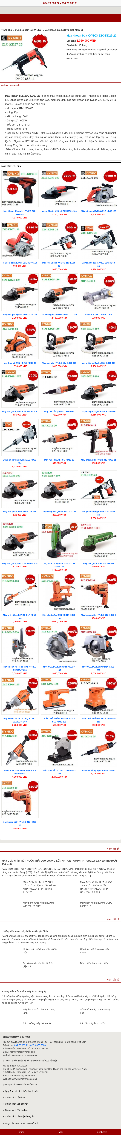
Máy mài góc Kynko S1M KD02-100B (19, 563)
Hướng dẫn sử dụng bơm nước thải (40, 951)
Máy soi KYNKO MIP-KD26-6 (98, 314)
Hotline (20, 1132)
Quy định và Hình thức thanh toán (21, 1091)
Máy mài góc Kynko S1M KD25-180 (98, 411)
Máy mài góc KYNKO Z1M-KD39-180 (59, 211)
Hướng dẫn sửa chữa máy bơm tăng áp (24, 991)
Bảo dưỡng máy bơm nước (37, 1023)
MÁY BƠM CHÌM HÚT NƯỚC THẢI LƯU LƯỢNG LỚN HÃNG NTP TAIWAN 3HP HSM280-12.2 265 (96, 887)
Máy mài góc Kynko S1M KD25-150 (98, 363)
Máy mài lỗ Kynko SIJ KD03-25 (59, 411)
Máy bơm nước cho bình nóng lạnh (39, 1011)
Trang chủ (6, 30)
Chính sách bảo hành (15, 1097)
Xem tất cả (113, 848)
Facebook (101, 1132)
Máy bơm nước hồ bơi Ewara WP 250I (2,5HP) (38, 904)
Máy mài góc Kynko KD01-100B (98, 563)
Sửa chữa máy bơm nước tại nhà (95, 1011)
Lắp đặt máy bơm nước (92, 1023)
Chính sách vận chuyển (16, 1104)
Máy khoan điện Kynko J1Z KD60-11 (98, 460)
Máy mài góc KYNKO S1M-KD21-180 (59, 314)
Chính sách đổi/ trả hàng (17, 1110)
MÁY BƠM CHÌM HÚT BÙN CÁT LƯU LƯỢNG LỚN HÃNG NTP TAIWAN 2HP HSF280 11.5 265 (39, 887)
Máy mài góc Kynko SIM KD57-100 (59, 511)
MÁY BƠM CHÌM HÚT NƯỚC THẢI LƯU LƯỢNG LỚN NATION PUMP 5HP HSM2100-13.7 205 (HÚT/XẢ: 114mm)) (59, 862)
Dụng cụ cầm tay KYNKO (28, 30)
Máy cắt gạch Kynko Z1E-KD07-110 (20, 263)
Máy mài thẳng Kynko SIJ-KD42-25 (98, 770)
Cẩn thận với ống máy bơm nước (94, 951)
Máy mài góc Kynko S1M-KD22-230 (20, 314)
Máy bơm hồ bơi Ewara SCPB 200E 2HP (96, 904)
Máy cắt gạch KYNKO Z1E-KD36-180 (98, 211)
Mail (60, 1132)
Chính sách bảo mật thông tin (19, 1116)
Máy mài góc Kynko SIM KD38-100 (19, 511)
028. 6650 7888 (38, 1045)
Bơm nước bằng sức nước (94, 963)
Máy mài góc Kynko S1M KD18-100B (19, 411)
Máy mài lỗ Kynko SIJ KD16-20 (59, 460)
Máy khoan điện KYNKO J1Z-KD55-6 (98, 615)
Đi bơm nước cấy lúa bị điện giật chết (38, 965)
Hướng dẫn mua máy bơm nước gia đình (25, 931)
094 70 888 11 (21, 1045)
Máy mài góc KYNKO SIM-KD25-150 (59, 363)
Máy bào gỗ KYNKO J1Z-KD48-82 (20, 363)
